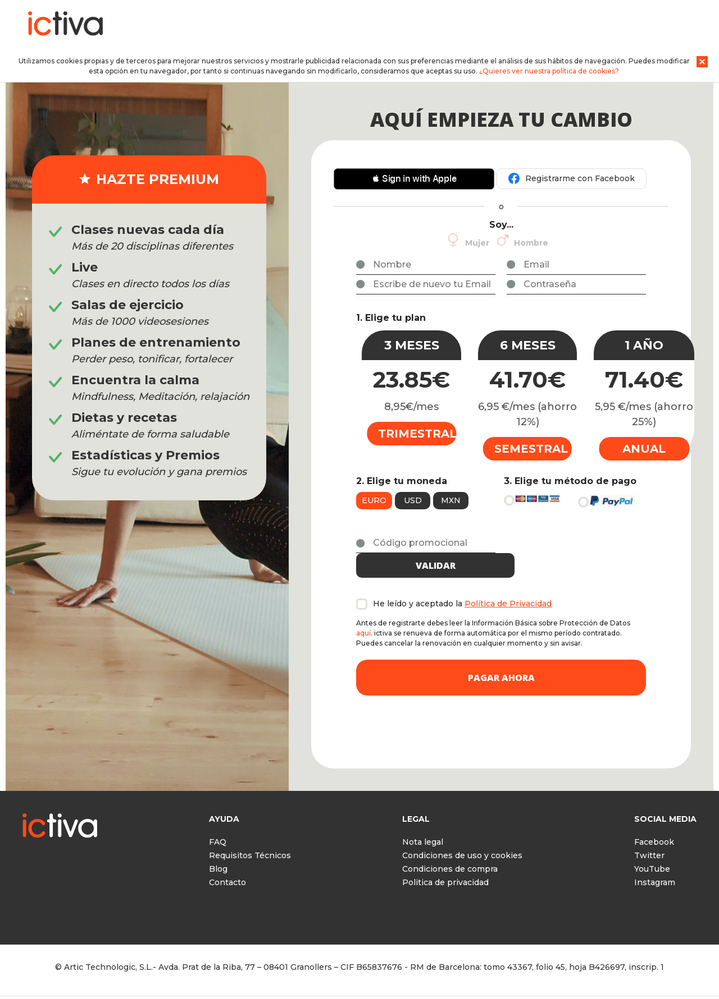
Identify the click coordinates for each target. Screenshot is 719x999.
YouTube (652, 849)
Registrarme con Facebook (580, 178)
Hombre (531, 243)
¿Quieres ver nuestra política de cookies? (549, 71)
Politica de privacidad (445, 862)
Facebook (654, 822)
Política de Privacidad (508, 583)
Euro (374, 500)
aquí (363, 613)
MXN (451, 500)
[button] (414, 179)
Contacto (227, 862)
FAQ (217, 822)
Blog (218, 849)
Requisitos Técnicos (250, 835)
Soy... (501, 224)
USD (413, 500)
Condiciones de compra (450, 849)
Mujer (477, 243)
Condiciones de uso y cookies (462, 835)
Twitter (649, 835)
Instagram (654, 862)
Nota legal (422, 822)
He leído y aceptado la (462, 583)
